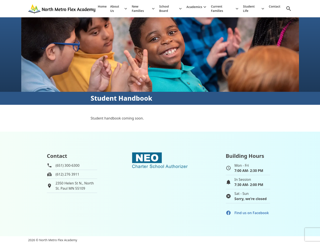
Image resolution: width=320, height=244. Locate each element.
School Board (164, 8)
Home (102, 6)
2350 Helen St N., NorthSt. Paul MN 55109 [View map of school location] (75, 186)
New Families (138, 8)
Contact (274, 6)
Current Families (217, 8)
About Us (114, 8)
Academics (194, 7)
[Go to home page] (62, 8)
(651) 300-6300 (67, 165)
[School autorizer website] (160, 178)
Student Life (249, 8)
